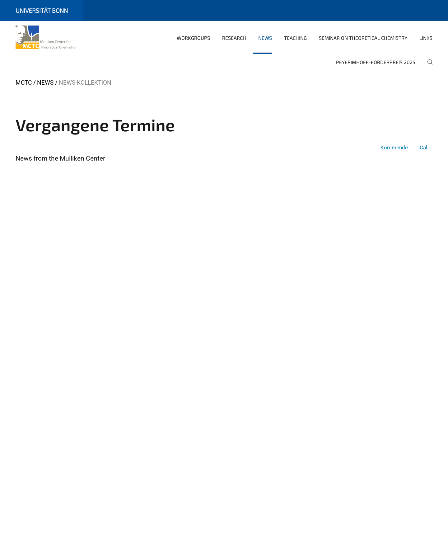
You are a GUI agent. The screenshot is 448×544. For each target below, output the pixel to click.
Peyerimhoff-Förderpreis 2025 (375, 62)
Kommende (394, 147)
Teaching (295, 38)
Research (234, 38)
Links (425, 38)
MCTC (24, 82)
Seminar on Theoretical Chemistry (363, 38)
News (265, 38)
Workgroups (193, 38)
